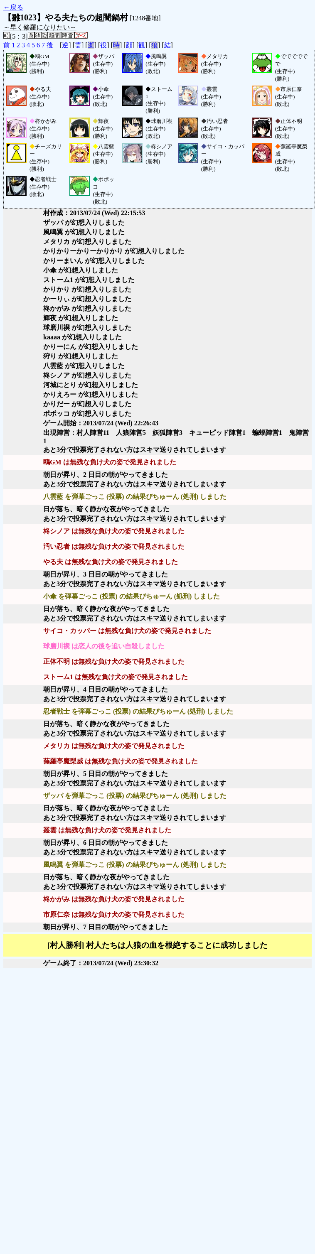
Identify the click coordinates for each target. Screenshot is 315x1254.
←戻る (13, 7)
